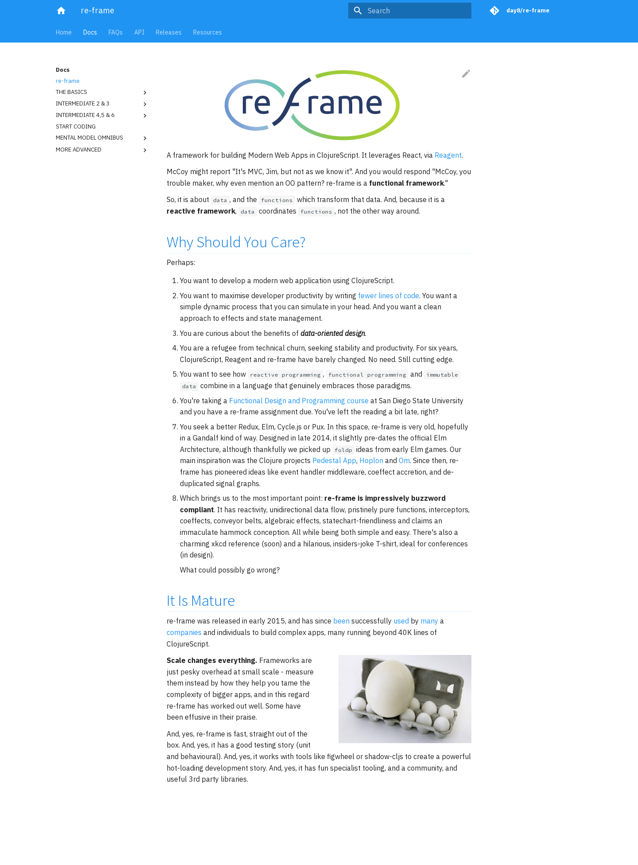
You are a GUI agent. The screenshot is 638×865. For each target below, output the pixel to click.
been (341, 620)
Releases (169, 32)
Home (64, 32)
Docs (90, 32)
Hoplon (371, 460)
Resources (207, 32)
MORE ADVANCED (102, 150)
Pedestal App (334, 460)
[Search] (419, 11)
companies (184, 632)
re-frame (68, 81)
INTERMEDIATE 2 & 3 (102, 104)
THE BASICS (102, 93)
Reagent (448, 155)
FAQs (116, 32)
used (401, 620)
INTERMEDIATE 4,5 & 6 (102, 116)
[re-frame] (61, 10)
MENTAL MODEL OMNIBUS (102, 138)
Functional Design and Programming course (299, 400)
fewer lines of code (388, 295)
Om (404, 460)
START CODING (76, 126)
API (139, 32)
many (429, 620)
